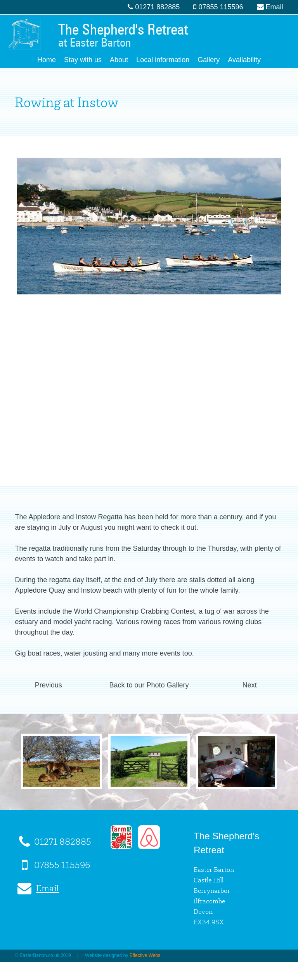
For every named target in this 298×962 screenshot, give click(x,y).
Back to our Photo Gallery (149, 685)
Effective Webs (145, 955)
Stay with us (83, 60)
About (119, 60)
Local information (162, 60)
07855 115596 (220, 7)
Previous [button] (48, 685)
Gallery (209, 60)
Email (274, 7)
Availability (244, 60)
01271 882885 (157, 7)
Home (46, 60)
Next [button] (250, 685)
